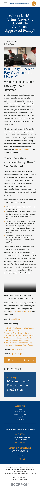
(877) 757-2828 (16, 312)
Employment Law (20, 412)
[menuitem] (15, 479)
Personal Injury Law (20, 414)
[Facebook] (16, 459)
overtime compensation (23, 149)
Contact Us (20, 417)
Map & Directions (20, 442)
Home (20, 409)
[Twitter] (20, 459)
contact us (27, 312)
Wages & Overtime (18, 349)
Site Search (20, 419)
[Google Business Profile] (24, 459)
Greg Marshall (16, 319)
